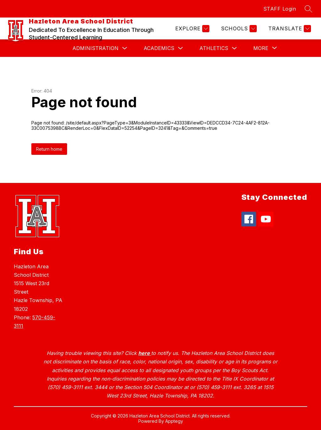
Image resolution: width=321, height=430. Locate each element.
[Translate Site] (289, 29)
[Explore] (191, 29)
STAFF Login (279, 9)
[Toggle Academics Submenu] (180, 48)
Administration (95, 48)
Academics (159, 48)
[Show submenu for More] (260, 48)
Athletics (213, 48)
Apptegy (174, 421)
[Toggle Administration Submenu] (125, 48)
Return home (49, 149)
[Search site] (308, 9)
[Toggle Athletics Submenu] (234, 48)
